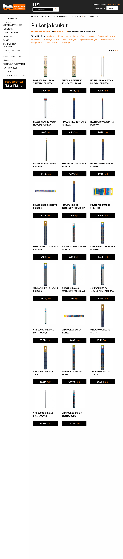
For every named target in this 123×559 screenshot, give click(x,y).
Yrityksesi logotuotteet (14, 75)
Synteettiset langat (88, 39)
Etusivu (34, 16)
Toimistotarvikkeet (12, 33)
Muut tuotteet (10, 68)
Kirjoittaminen (10, 19)
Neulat (91, 36)
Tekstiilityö (76, 16)
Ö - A (116, 51)
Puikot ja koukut (91, 16)
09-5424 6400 (113, 4)
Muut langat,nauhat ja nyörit (71, 36)
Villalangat (65, 42)
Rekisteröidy (100, 8)
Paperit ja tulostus (12, 56)
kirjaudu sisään (61, 31)
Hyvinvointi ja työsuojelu (9, 45)
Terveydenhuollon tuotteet (11, 51)
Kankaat (50, 36)
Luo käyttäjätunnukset (41, 31)
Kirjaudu (112, 8)
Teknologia (8, 29)
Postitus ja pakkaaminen (14, 64)
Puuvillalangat (69, 39)
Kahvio (6, 40)
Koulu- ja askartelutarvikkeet (12, 24)
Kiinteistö (7, 36)
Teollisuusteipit (10, 72)
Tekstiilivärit (51, 42)
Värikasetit (8, 60)
